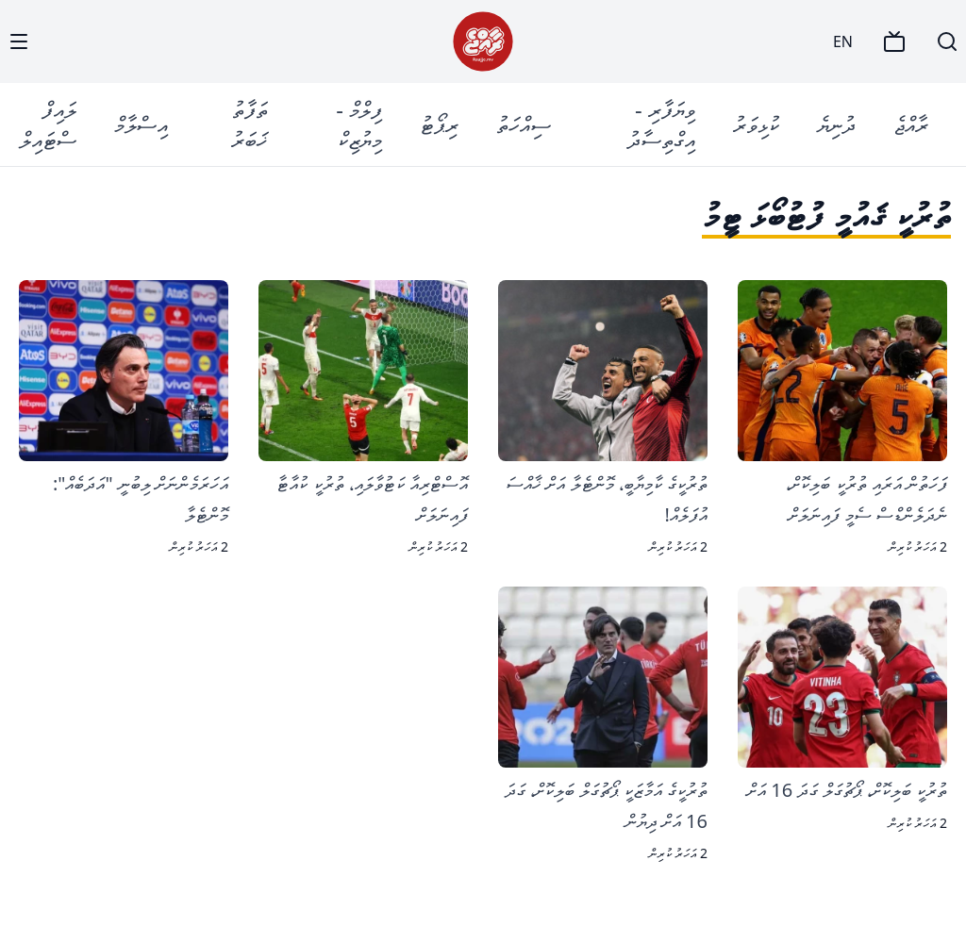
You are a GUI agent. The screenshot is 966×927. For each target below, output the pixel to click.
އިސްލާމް (141, 124)
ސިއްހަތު (523, 124)
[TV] (894, 41)
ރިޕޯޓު (439, 124)
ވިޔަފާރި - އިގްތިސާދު (661, 124)
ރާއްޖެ (910, 124)
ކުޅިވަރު (756, 124)
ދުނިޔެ (836, 124)
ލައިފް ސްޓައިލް (48, 124)
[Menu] (19, 41)
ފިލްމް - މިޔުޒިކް (359, 124)
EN (843, 41)
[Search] (947, 41)
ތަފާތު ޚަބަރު (249, 124)
